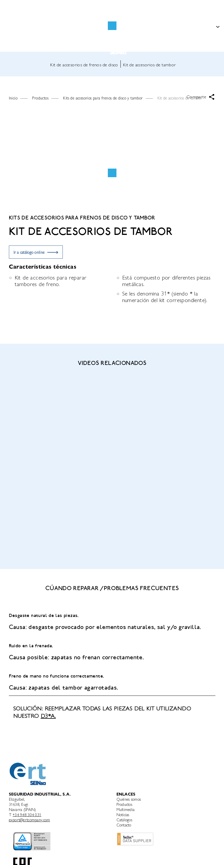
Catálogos (124, 819)
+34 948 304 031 (27, 814)
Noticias (122, 814)
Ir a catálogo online (29, 252)
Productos (124, 804)
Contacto (123, 824)
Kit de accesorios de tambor (149, 64)
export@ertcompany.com (29, 819)
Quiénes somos (128, 799)
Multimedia (125, 809)
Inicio (13, 98)
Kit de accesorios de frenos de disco (84, 64)
